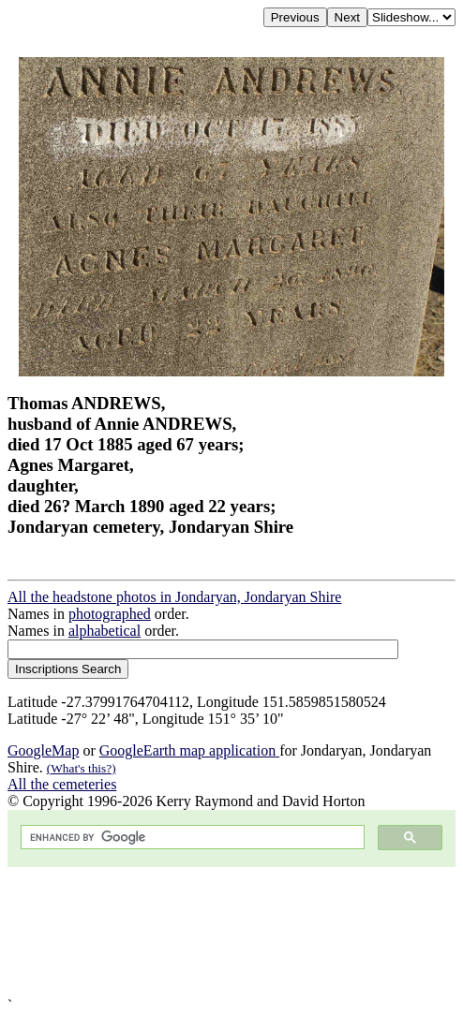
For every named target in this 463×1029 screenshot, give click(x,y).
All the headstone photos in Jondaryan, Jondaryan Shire (174, 597)
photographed (109, 614)
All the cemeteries (61, 784)
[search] (190, 838)
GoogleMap (43, 750)
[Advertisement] (231, 932)
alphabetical (104, 631)
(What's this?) (81, 768)
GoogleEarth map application (189, 750)
